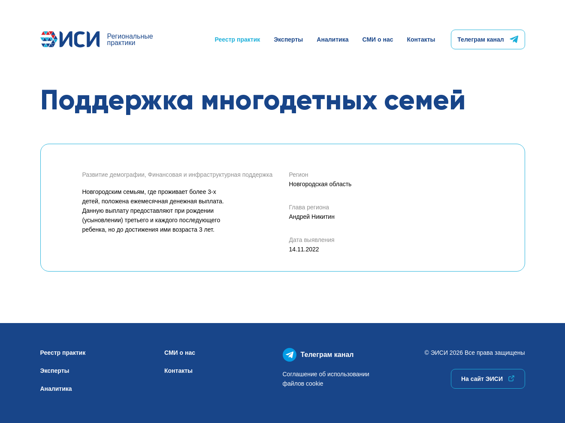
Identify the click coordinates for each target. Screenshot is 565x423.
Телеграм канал (487, 39)
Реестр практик (237, 39)
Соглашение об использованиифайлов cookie (326, 379)
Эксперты (288, 39)
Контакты (421, 39)
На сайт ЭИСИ (487, 378)
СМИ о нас (377, 39)
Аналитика (332, 39)
